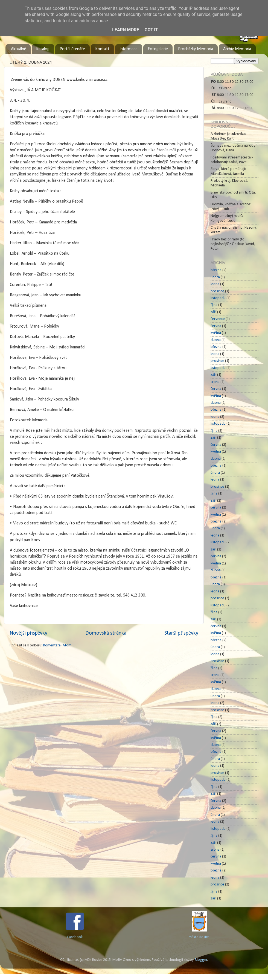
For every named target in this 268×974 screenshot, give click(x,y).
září (213, 312)
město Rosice (199, 937)
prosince (217, 291)
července (218, 319)
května (216, 333)
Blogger (201, 960)
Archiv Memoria (237, 49)
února (215, 277)
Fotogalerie (158, 49)
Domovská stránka (105, 633)
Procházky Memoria (195, 49)
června (216, 326)
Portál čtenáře (72, 49)
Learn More (125, 29)
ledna (215, 284)
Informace (129, 49)
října (214, 305)
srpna (215, 382)
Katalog (42, 49)
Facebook (75, 937)
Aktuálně (18, 49)
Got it (151, 29)
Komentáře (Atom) (57, 645)
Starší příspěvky (181, 633)
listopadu (218, 298)
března (216, 270)
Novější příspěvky (28, 633)
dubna (216, 340)
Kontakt (102, 49)
